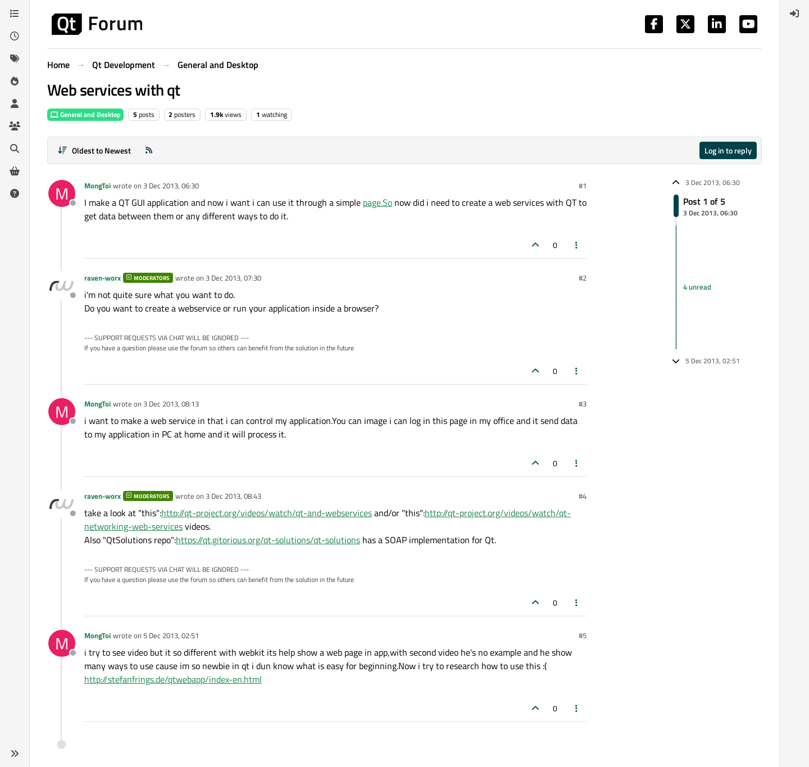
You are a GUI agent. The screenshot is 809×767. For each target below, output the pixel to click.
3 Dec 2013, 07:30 (233, 277)
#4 (583, 496)
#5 (583, 635)
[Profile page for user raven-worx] (61, 285)
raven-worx (102, 277)
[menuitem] (794, 13)
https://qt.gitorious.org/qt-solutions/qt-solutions (268, 540)
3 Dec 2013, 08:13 (171, 403)
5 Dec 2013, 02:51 (171, 635)
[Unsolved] (14, 193)
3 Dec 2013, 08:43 (233, 496)
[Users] (14, 103)
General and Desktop (85, 114)
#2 (583, 277)
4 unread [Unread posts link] (697, 286)
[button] (14, 754)
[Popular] (14, 81)
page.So (377, 202)
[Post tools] (577, 245)
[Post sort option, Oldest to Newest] (94, 150)
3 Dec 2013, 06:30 (171, 185)
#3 (583, 403)
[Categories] (14, 13)
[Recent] (14, 36)
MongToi (97, 185)
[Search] (14, 148)
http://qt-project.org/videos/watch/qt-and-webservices (266, 513)
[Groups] (14, 126)
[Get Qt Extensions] (14, 171)
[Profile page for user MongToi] (61, 193)
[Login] (794, 13)
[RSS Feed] (148, 150)
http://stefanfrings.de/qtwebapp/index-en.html (173, 679)
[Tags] (14, 58)
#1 (583, 185)
